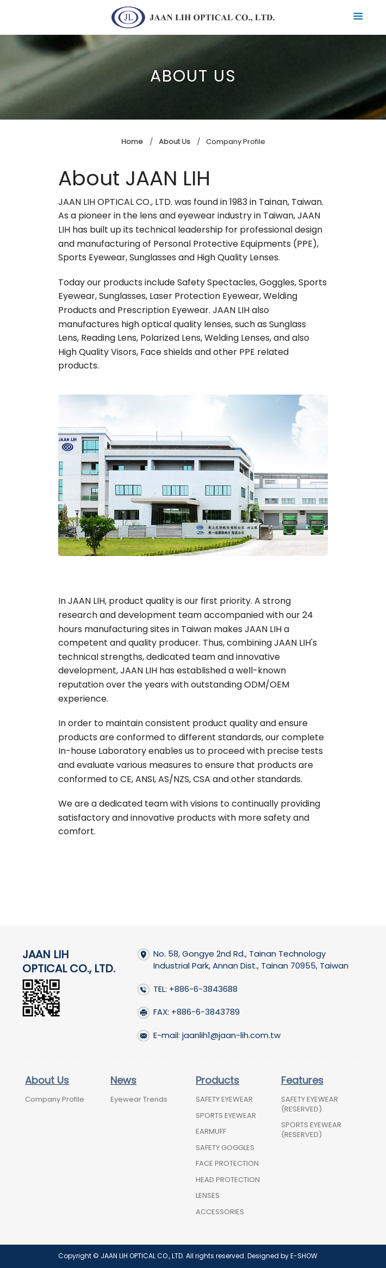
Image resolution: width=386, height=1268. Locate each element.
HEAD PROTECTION (228, 1180)
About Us (174, 141)
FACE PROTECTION (227, 1163)
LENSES (208, 1195)
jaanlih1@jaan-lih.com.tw (231, 1035)
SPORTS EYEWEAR (226, 1115)
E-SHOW (303, 1255)
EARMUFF (211, 1131)
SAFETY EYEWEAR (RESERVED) (309, 1104)
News (123, 1080)
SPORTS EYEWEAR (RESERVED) (311, 1130)
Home (132, 141)
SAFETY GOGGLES (225, 1147)
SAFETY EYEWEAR (224, 1099)
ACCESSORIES (220, 1212)
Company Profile (54, 1099)
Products (217, 1080)
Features (302, 1080)
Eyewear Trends (138, 1099)
